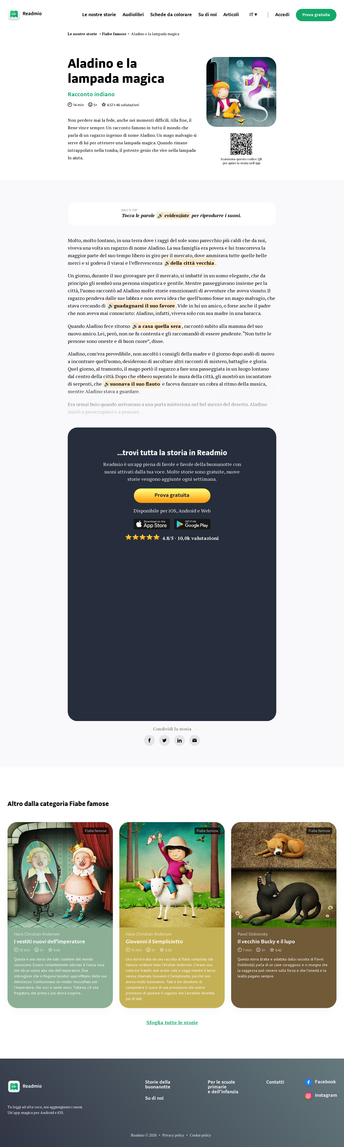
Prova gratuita (316, 15)
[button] (253, 15)
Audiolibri (133, 14)
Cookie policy (200, 1135)
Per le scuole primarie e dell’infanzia (223, 1087)
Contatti (275, 1082)
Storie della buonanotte (157, 1085)
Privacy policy (173, 1135)
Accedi (282, 14)
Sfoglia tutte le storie (172, 1022)
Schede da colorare (171, 14)
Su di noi (154, 1098)
